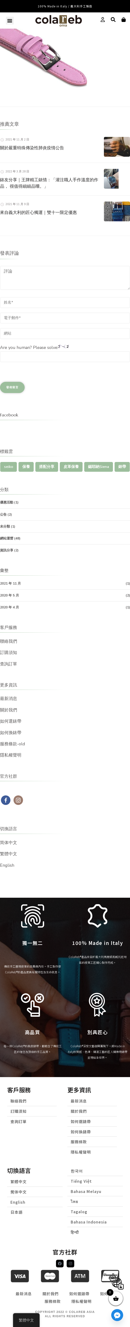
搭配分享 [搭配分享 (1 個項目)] (46, 466)
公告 (3, 514)
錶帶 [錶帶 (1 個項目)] (122, 466)
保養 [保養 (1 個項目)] (26, 466)
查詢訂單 (8, 664)
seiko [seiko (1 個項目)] (8, 466)
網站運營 (6, 538)
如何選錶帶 (10, 721)
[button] (10, 21)
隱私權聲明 (10, 755)
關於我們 (8, 710)
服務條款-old (12, 744)
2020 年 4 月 (9, 607)
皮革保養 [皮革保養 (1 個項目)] (71, 466)
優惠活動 (6, 502)
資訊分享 (6, 550)
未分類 (5, 526)
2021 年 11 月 (10, 583)
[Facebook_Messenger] (117, 1315)
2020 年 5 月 (9, 595)
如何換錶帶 (10, 733)
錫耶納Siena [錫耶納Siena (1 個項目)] (98, 466)
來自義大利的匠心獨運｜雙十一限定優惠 (38, 212)
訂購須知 (8, 652)
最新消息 (8, 698)
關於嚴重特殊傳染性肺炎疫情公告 (32, 147)
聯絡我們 (8, 641)
